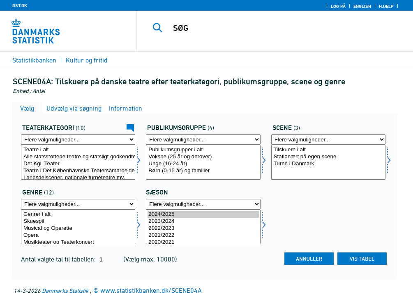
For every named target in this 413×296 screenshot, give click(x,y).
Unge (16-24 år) (203, 163)
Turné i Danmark (328, 163)
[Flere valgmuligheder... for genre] (78, 204)
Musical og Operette (78, 228)
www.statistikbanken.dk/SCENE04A (151, 290)
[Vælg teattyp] (78, 162)
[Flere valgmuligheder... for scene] (328, 139)
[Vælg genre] (78, 226)
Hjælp (386, 6)
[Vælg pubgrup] (203, 162)
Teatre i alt (78, 149)
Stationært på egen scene (328, 156)
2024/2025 (203, 214)
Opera (78, 235)
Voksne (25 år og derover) (203, 156)
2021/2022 (203, 235)
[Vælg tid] (203, 226)
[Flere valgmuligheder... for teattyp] (78, 139)
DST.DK (19, 5)
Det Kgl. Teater (78, 163)
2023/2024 (203, 221)
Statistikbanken (34, 60)
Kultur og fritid (87, 60)
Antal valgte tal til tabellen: (59, 259)
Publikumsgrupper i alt (203, 149)
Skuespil (78, 221)
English (362, 6)
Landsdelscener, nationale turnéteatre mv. (78, 177)
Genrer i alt (78, 214)
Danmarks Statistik (65, 290)
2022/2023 (203, 228)
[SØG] (279, 28)
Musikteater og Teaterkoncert (78, 242)
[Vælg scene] (328, 162)
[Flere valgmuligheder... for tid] (203, 204)
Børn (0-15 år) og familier (203, 170)
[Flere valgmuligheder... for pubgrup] (203, 139)
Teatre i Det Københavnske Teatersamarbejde (78, 170)
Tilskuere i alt (328, 149)
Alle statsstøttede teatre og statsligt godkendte (78, 156)
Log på (338, 6)
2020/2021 (203, 242)
